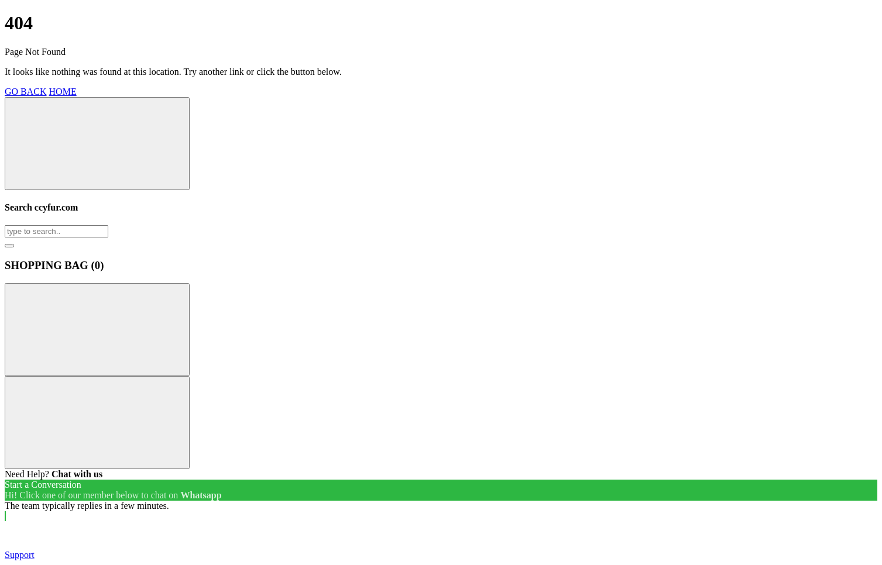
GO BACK (26, 92)
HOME (63, 92)
